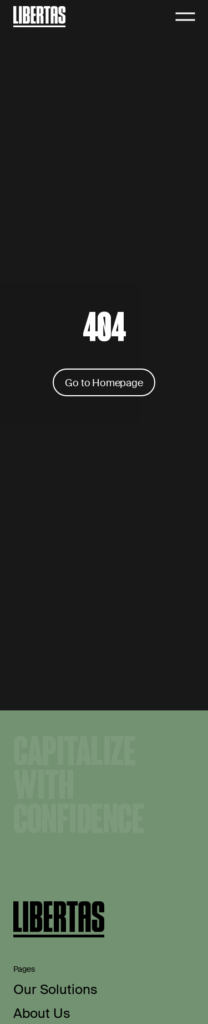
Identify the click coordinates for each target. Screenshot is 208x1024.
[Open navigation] (185, 16)
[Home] (39, 16)
